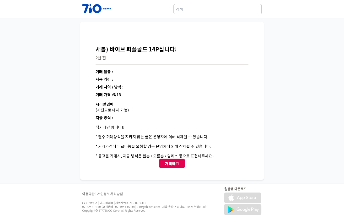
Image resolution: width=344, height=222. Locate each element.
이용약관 (88, 193)
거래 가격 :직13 (108, 94)
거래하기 (172, 163)
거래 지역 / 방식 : (110, 87)
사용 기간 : (104, 79)
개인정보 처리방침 (110, 193)
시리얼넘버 (104, 104)
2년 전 (101, 58)
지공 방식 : (104, 117)
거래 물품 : (104, 71)
